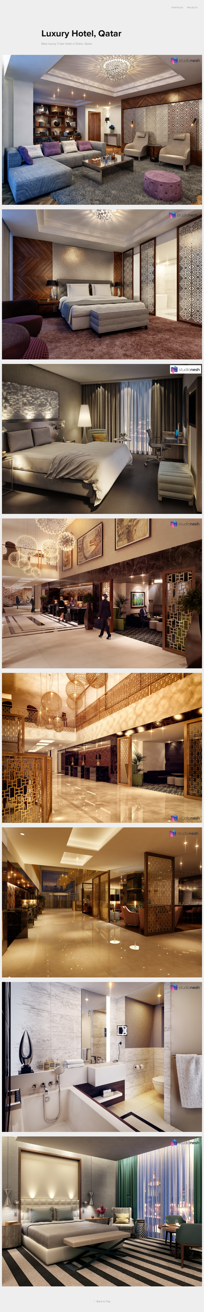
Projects (192, 7)
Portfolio (177, 7)
